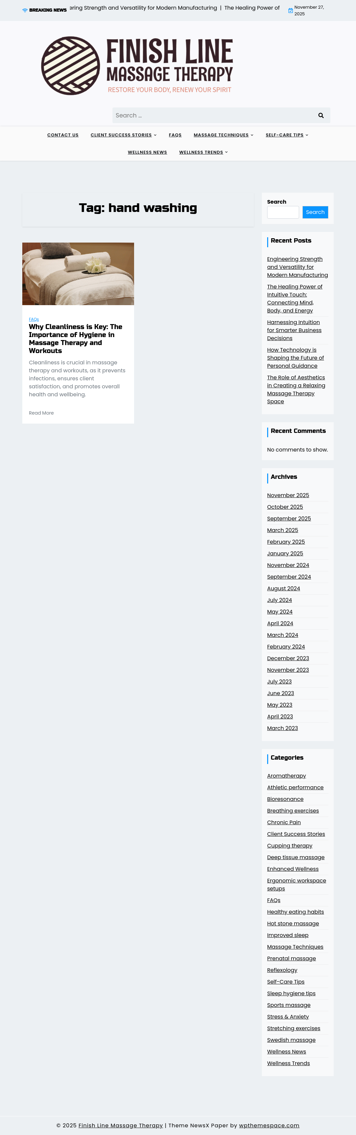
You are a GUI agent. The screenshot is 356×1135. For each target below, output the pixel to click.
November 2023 (288, 670)
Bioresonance (285, 799)
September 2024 (289, 577)
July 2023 (279, 681)
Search (276, 202)
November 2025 (288, 495)
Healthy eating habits (295, 912)
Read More (41, 413)
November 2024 (288, 565)
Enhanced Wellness (293, 869)
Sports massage (288, 1005)
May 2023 (279, 705)
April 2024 (280, 623)
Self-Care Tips (285, 135)
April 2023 (280, 716)
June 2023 (280, 693)
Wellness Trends (201, 152)
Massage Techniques (221, 135)
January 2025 (285, 553)
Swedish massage (291, 1040)
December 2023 (288, 658)
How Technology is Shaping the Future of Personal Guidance (295, 358)
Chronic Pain (284, 822)
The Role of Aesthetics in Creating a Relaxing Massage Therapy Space (296, 389)
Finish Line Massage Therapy (121, 1125)
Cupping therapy (289, 846)
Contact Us (63, 135)
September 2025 (289, 518)
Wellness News (147, 152)
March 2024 (282, 635)
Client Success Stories (121, 135)
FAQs (175, 135)
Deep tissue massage (296, 857)
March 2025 (282, 530)
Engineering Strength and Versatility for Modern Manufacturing (297, 267)
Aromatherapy (286, 776)
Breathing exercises (293, 811)
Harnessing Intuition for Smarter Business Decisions (294, 330)
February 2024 (286, 647)
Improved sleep (287, 935)
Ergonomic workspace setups (296, 884)
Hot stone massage (293, 923)
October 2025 (285, 507)
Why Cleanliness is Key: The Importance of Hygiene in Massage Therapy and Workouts (75, 339)
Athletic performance (295, 787)
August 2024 (283, 588)
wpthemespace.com (269, 1125)
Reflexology (282, 970)
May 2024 (279, 612)
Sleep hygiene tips (291, 993)
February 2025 (286, 542)
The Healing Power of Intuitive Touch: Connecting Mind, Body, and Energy (294, 298)
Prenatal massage (291, 958)
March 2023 (282, 728)
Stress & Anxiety (288, 1017)
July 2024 (279, 600)
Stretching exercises (293, 1028)
